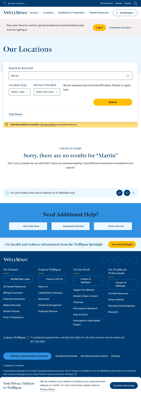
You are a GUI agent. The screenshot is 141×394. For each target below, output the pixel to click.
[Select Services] (48, 92)
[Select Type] (20, 92)
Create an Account (121, 27)
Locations (49, 12)
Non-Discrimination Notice (94, 356)
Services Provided (46, 85)
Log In (99, 27)
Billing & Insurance (13, 293)
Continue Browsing (123, 385)
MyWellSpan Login (18, 279)
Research (113, 312)
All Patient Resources (14, 287)
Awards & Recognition (49, 305)
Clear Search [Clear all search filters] (15, 114)
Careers (118, 3)
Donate (127, 3)
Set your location (48, 125)
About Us (43, 287)
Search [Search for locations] (113, 102)
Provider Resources (118, 293)
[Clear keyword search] (127, 76)
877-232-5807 (38, 341)
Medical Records (12, 305)
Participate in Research (85, 308)
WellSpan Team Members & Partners (27, 356)
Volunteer (78, 302)
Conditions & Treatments (72, 12)
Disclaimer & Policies (67, 356)
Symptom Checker (71, 226)
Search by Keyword (21, 68)
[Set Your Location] (14, 3)
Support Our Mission (83, 290)
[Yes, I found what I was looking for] (119, 193)
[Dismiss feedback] (133, 193)
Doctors (35, 12)
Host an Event (80, 314)
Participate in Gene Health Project (86, 323)
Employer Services (48, 311)
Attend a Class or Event (85, 296)
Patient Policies (11, 311)
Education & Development (121, 306)
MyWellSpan (125, 13)
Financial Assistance (14, 299)
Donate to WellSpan (83, 281)
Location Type (18, 85)
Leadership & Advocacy (50, 293)
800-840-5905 (73, 337)
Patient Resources (100, 12)
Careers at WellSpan (118, 285)
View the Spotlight (122, 244)
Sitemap (115, 356)
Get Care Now (107, 3)
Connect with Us (52, 279)
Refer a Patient (116, 300)
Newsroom (43, 299)
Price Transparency (13, 317)
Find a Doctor (113, 226)
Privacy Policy (47, 389)
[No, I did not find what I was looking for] (127, 193)
